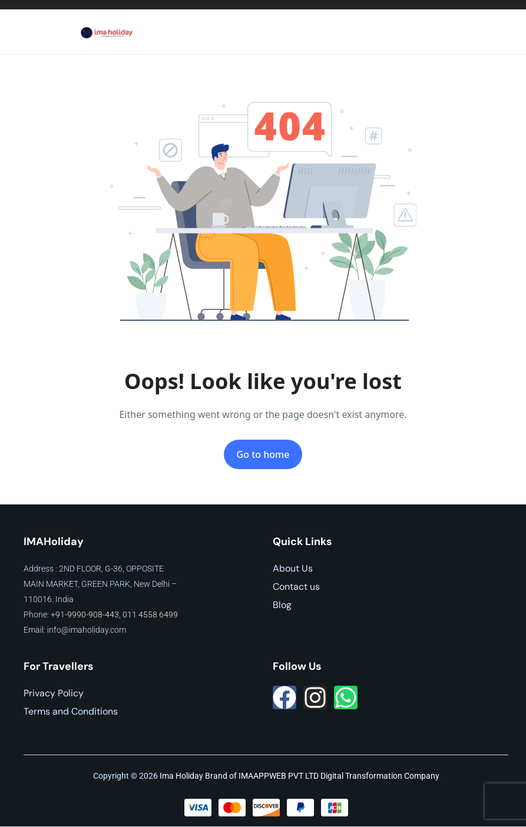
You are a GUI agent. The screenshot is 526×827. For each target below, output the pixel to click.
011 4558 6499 (150, 614)
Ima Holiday (181, 775)
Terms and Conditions (71, 711)
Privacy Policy (54, 693)
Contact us (296, 586)
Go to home (263, 454)
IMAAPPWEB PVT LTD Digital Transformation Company (339, 775)
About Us (293, 568)
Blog (282, 605)
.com (117, 630)
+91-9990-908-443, (87, 614)
